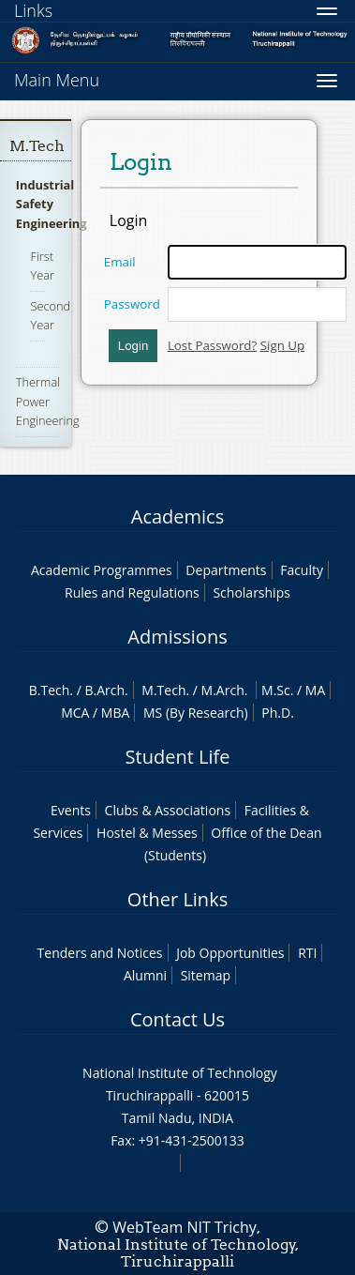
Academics (177, 516)
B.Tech (49, 690)
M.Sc (275, 690)
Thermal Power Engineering (48, 400)
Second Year (50, 315)
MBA (115, 712)
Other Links (177, 899)
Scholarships (251, 592)
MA (315, 690)
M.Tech (37, 146)
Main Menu (56, 79)
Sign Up (282, 345)
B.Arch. (105, 690)
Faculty (301, 570)
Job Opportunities (230, 953)
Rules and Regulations (132, 592)
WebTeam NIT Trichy (184, 1227)
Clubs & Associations (168, 810)
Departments (225, 570)
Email (120, 261)
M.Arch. (224, 690)
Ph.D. (277, 712)
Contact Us (177, 1019)
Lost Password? (212, 345)
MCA (75, 712)
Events (71, 810)
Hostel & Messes (147, 833)
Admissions (177, 636)
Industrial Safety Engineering (51, 203)
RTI (307, 953)
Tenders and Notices (100, 953)
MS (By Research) (195, 712)
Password (132, 304)
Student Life (178, 756)
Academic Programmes (101, 570)
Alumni (145, 975)
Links (33, 10)
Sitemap (205, 975)
